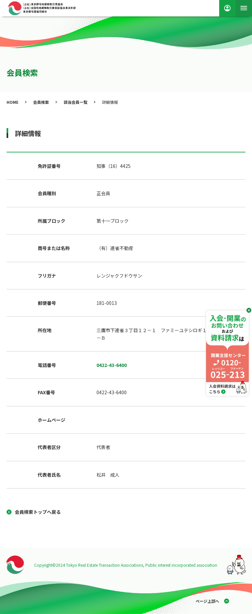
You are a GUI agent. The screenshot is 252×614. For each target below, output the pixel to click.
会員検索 (41, 102)
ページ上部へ (207, 601)
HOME (12, 102)
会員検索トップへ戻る (38, 512)
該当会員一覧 (75, 102)
